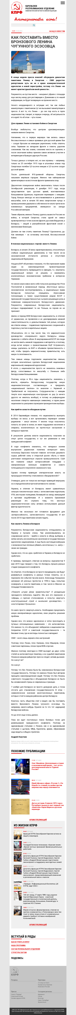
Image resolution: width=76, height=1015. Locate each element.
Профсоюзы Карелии (45, 985)
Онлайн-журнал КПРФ (18, 998)
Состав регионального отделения (25, 949)
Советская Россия (17, 996)
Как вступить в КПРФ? (20, 942)
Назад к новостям (57, 31)
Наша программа (18, 945)
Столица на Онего (43, 983)
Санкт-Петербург (43, 1000)
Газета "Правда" (16, 994)
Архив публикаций (38, 925)
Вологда (40, 998)
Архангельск (42, 1002)
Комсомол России (44, 986)
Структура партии (19, 952)
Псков (40, 996)
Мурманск (41, 994)
